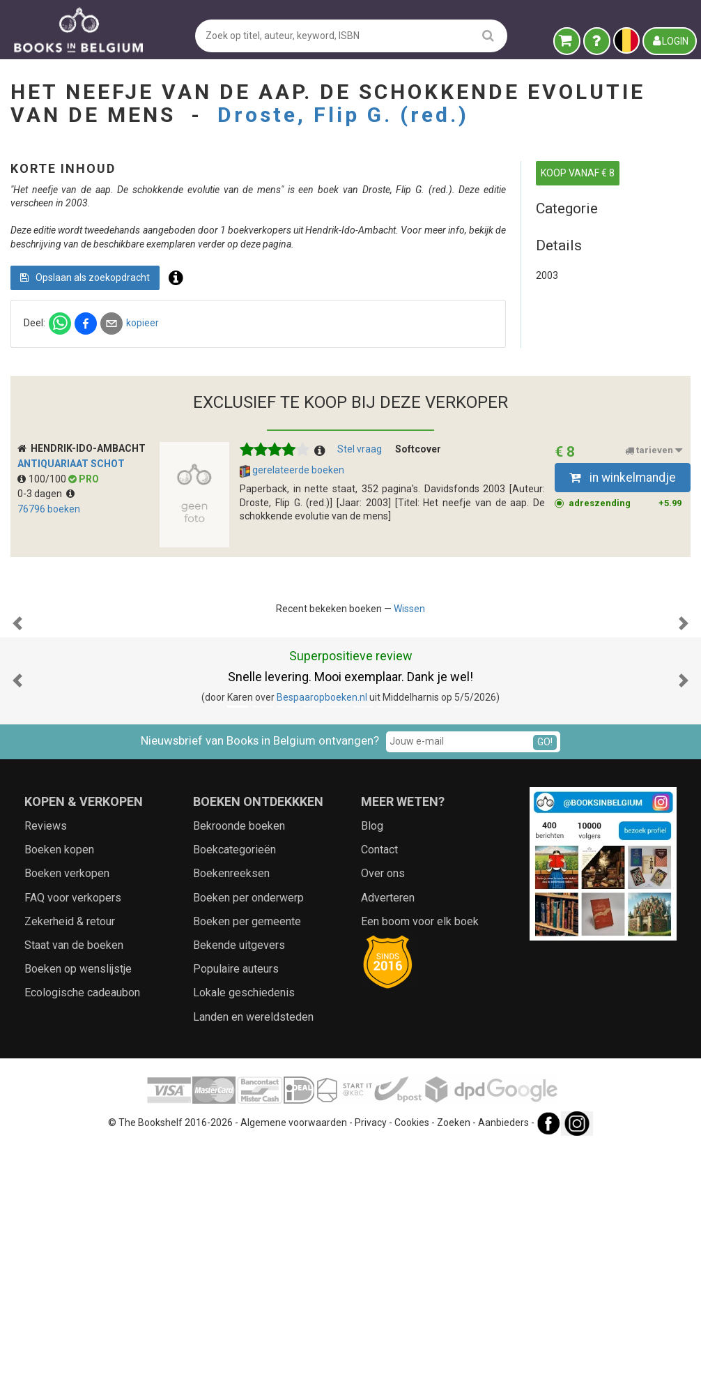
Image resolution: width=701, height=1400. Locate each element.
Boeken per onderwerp (248, 1150)
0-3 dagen (46, 608)
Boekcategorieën (234, 1103)
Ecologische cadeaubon (82, 1246)
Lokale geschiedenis (244, 1246)
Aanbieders (503, 1375)
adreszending (625, 617)
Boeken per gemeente (247, 1174)
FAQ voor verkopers (72, 1150)
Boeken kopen (59, 1103)
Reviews (45, 1079)
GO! (545, 994)
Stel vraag (359, 563)
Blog (372, 1079)
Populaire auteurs (236, 1222)
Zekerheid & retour (69, 1174)
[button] (17, 806)
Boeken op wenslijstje (78, 1222)
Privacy (371, 1375)
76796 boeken (48, 622)
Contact (379, 1103)
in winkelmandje (622, 591)
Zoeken (453, 1375)
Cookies (411, 1375)
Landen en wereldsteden (253, 1270)
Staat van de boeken (73, 1198)
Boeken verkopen (66, 1127)
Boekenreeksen (231, 1127)
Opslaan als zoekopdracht (316, 318)
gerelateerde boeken (292, 585)
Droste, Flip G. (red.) (343, 114)
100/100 (42, 592)
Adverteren (388, 1150)
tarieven (653, 564)
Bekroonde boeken (239, 1079)
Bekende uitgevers (239, 1198)
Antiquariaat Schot (71, 577)
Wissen (409, 723)
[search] (488, 35)
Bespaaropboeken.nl (322, 951)
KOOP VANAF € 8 (578, 172)
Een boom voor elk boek (420, 1174)
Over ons (383, 1127)
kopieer (373, 364)
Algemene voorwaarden (293, 1375)
